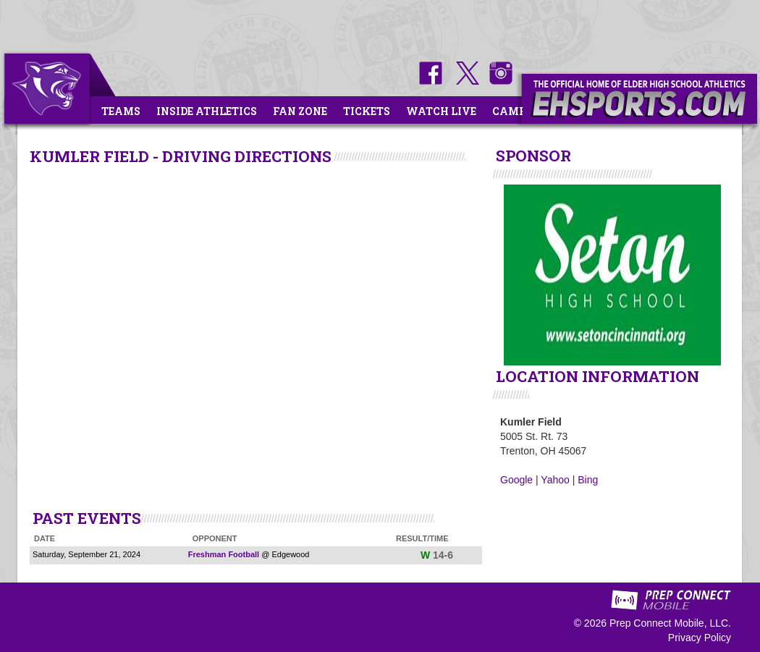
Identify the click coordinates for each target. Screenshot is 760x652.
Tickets (366, 111)
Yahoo (555, 480)
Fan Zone (300, 111)
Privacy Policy (699, 637)
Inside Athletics (206, 111)
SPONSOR (533, 155)
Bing (588, 480)
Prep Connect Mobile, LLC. (670, 623)
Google (516, 480)
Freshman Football (223, 554)
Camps (512, 111)
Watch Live (441, 111)
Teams (120, 111)
